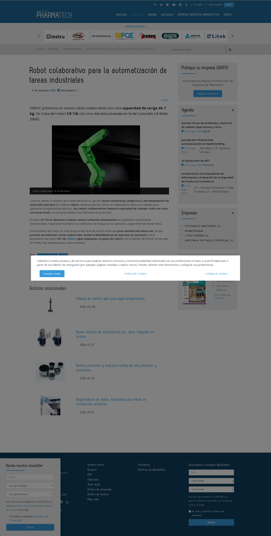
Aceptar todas (52, 273)
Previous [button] (38, 36)
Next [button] (232, 36)
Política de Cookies (135, 273)
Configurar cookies (216, 273)
